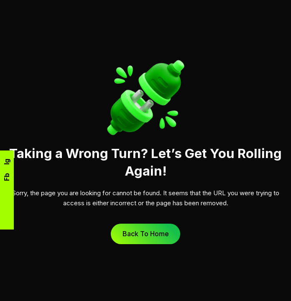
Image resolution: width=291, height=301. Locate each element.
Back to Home (146, 234)
